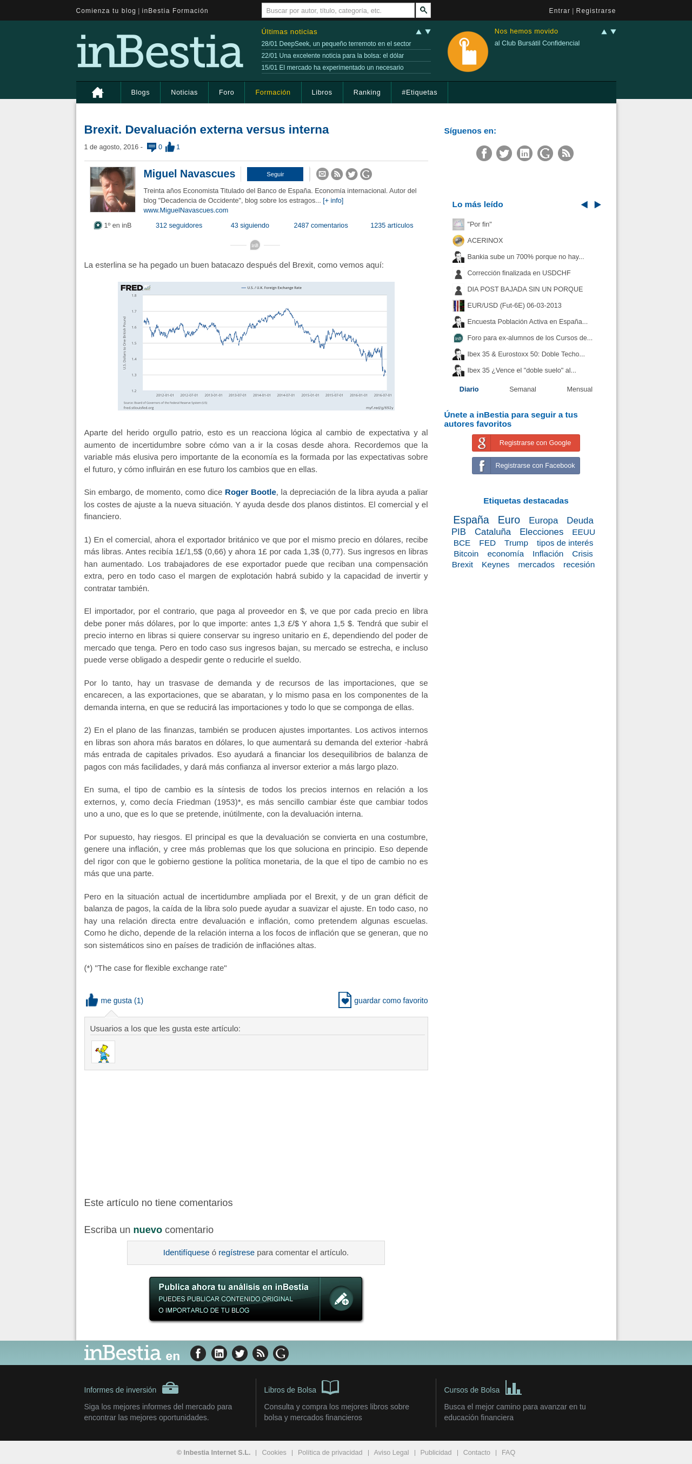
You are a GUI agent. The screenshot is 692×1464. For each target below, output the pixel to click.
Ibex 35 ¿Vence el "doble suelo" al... (522, 370)
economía (505, 553)
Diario (469, 389)
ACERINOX (485, 240)
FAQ (508, 1452)
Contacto (476, 1452)
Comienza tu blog (106, 11)
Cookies (274, 1452)
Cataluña (493, 532)
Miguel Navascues (190, 174)
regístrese (236, 1252)
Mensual (580, 389)
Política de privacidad (330, 1452)
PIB (458, 532)
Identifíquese (186, 1252)
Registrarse (596, 11)
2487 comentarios (321, 225)
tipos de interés (565, 542)
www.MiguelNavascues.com (186, 210)
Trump (516, 542)
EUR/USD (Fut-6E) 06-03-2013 (515, 305)
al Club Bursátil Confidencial (537, 43)
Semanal (522, 389)
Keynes (495, 564)
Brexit (462, 564)
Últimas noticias (290, 32)
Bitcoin (466, 553)
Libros (322, 92)
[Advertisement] (257, 1132)
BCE (462, 542)
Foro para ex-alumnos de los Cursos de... (530, 338)
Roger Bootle (250, 491)
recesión (579, 564)
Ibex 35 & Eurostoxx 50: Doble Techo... (526, 354)
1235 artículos (391, 225)
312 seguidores (179, 225)
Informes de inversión (131, 1388)
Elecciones (541, 532)
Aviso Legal (391, 1452)
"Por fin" (480, 224)
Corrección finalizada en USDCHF (519, 273)
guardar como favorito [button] (383, 1000)
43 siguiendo (250, 225)
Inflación (548, 553)
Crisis (582, 553)
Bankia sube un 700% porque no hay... (526, 257)
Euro (509, 520)
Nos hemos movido (526, 31)
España (471, 520)
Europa (543, 520)
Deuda (580, 520)
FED (487, 542)
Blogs (140, 92)
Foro (226, 92)
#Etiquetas (419, 92)
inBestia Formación (175, 11)
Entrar (560, 11)
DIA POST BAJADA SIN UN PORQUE (525, 289)
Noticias (184, 92)
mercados (536, 564)
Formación (272, 92)
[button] (275, 174)
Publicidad (436, 1452)
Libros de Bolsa (302, 1387)
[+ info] (333, 200)
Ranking (367, 92)
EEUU (583, 531)
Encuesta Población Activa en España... (528, 322)
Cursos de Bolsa (483, 1387)
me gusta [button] (109, 1000)
